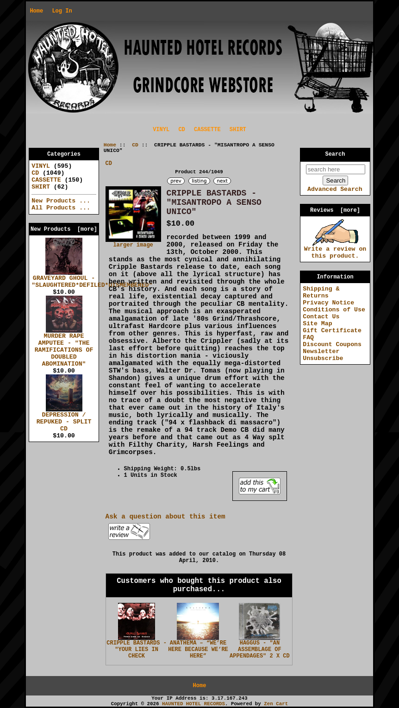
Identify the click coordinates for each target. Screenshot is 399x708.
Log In (62, 11)
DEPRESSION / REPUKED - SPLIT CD (64, 419)
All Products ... (60, 207)
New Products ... (60, 200)
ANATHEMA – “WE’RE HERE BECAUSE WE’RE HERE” (198, 649)
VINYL (161, 129)
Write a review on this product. (335, 249)
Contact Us (321, 316)
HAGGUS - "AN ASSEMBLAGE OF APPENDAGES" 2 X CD (260, 649)
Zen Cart (276, 704)
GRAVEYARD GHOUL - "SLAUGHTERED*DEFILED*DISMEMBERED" (91, 279)
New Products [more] (64, 229)
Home (36, 11)
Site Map (317, 323)
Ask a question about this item (165, 516)
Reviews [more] (335, 210)
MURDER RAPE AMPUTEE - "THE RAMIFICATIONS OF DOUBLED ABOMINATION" (64, 347)
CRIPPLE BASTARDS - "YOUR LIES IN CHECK (136, 649)
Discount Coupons (332, 344)
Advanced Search (334, 189)
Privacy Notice (328, 302)
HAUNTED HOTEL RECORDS (193, 704)
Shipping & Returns (321, 292)
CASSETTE (207, 129)
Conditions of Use (334, 309)
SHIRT (238, 129)
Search (335, 154)
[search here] (335, 169)
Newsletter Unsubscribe (323, 355)
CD (135, 145)
